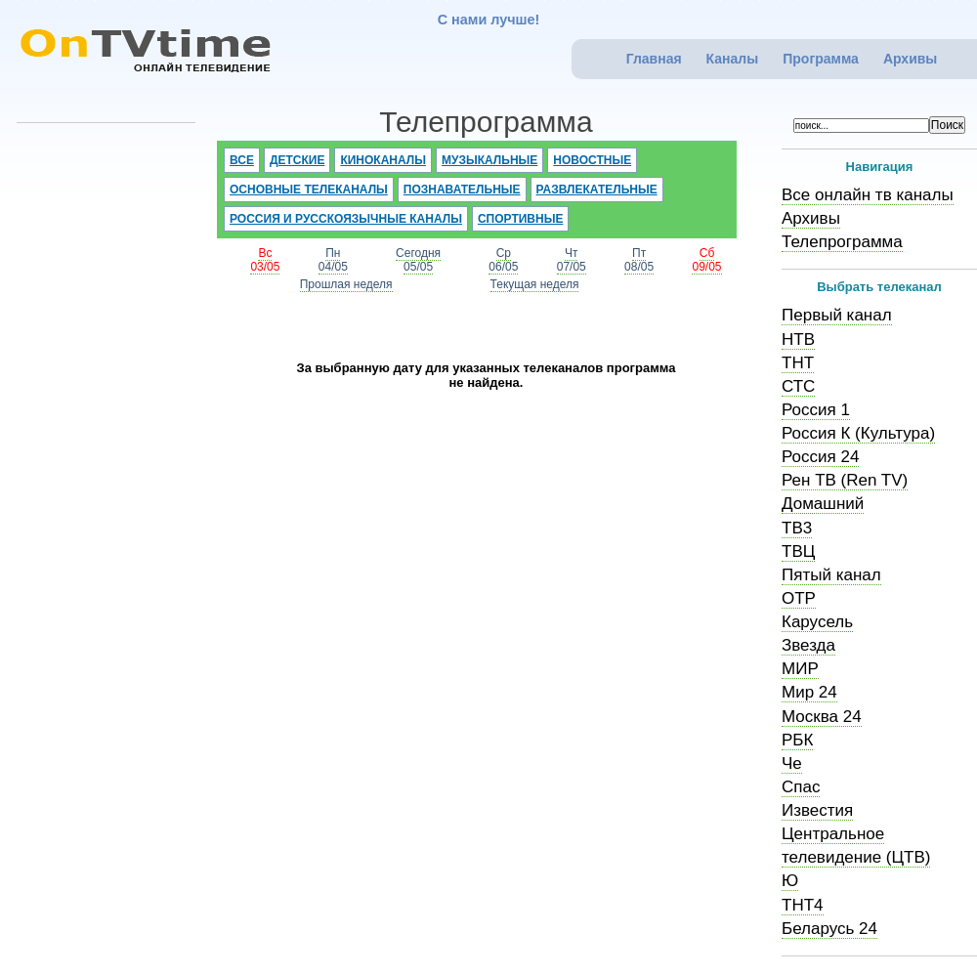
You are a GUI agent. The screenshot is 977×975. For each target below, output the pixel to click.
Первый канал (837, 315)
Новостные (592, 160)
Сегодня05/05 (418, 260)
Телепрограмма (842, 242)
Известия (817, 810)
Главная (654, 58)
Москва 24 (822, 716)
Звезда (808, 645)
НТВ (798, 339)
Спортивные (521, 219)
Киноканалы (383, 160)
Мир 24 (809, 692)
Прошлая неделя (346, 284)
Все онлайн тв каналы (868, 195)
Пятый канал (831, 575)
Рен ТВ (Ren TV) (845, 480)
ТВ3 (797, 528)
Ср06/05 (503, 260)
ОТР (799, 598)
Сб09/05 (706, 260)
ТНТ (798, 363)
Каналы (732, 58)
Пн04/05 (333, 260)
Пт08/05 (639, 260)
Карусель (817, 622)
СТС (798, 386)
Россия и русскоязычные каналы (346, 219)
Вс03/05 (264, 260)
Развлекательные (597, 189)
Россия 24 (820, 456)
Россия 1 (816, 410)
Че (792, 763)
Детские (297, 160)
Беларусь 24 (829, 928)
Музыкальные (489, 160)
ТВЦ (798, 551)
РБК (797, 740)
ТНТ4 (803, 905)
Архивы (910, 58)
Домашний (823, 503)
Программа (821, 58)
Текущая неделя (534, 284)
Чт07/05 (571, 260)
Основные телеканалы (309, 189)
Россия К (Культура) (858, 433)
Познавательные (462, 189)
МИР (800, 668)
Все (242, 160)
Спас (801, 787)
